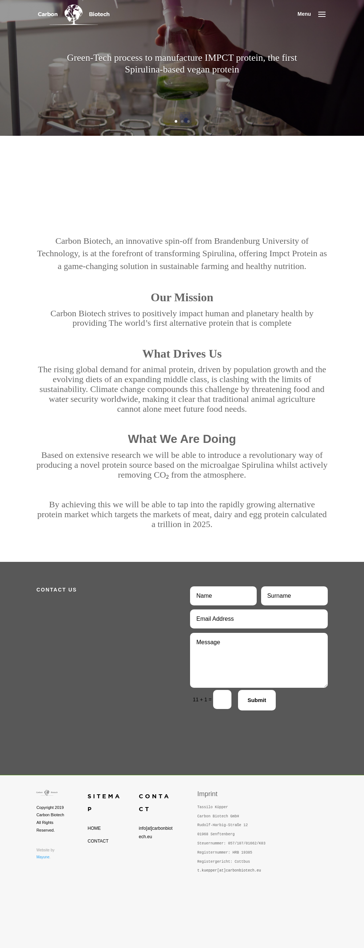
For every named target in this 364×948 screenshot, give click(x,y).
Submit (257, 700)
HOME (94, 828)
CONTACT (98, 841)
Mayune (42, 857)
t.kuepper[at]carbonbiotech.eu (229, 871)
